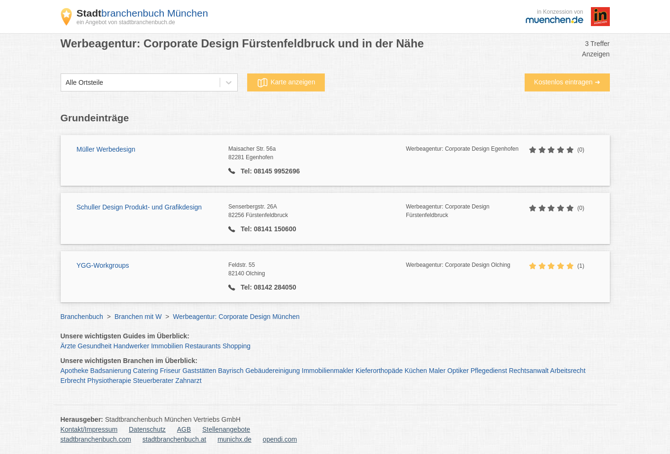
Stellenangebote (226, 429)
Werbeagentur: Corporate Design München (236, 316)
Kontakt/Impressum (89, 429)
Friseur (170, 370)
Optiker (458, 370)
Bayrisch (231, 370)
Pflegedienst (489, 370)
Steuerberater (153, 380)
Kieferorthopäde (379, 370)
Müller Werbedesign (106, 149)
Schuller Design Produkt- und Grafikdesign (139, 207)
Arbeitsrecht (568, 370)
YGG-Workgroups (103, 265)
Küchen (415, 370)
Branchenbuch (82, 316)
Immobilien (167, 346)
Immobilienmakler (328, 370)
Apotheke (75, 370)
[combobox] (66, 83)
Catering (145, 370)
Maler (437, 370)
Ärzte (68, 346)
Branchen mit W (138, 316)
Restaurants (203, 346)
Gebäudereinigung (272, 370)
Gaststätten (199, 370)
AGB (184, 429)
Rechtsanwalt (529, 370)
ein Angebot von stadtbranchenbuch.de (126, 22)
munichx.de (234, 439)
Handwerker (131, 346)
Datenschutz (147, 429)
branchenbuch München (142, 13)
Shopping (236, 346)
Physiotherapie (109, 380)
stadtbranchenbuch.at (174, 439)
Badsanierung (110, 370)
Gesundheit (95, 346)
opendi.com (280, 439)
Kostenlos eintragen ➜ (567, 82)
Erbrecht (73, 380)
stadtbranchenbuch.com (96, 439)
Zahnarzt (188, 380)
